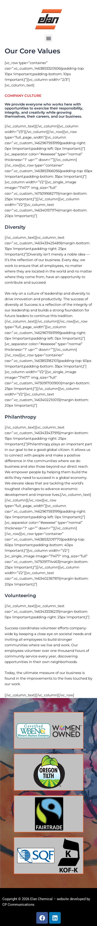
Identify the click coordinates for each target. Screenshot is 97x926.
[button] (48, 38)
